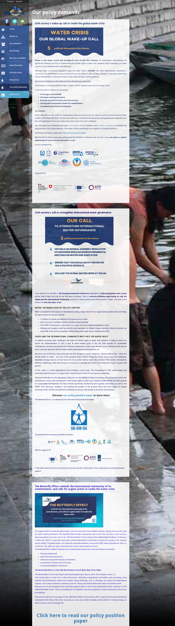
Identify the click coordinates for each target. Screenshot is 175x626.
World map (10, 51)
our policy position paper (78, 395)
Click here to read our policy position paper (81, 618)
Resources (10, 80)
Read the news (11, 66)
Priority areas (11, 73)
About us (9, 37)
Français (10, 1)
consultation (74, 125)
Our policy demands (14, 88)
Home (8, 29)
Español (19, 1)
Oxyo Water (12, 107)
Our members (11, 44)
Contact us (10, 95)
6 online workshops (105, 125)
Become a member (13, 59)
